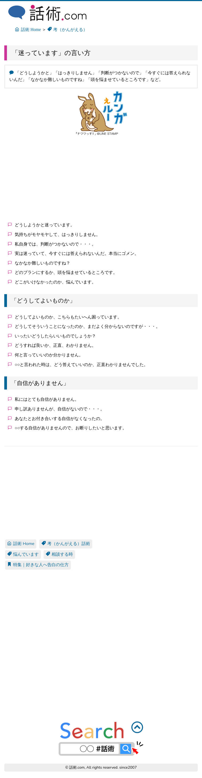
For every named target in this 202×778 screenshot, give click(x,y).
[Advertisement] (101, 178)
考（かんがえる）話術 (65, 544)
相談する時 (59, 554)
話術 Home (20, 544)
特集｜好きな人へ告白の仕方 (38, 565)
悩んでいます (23, 554)
